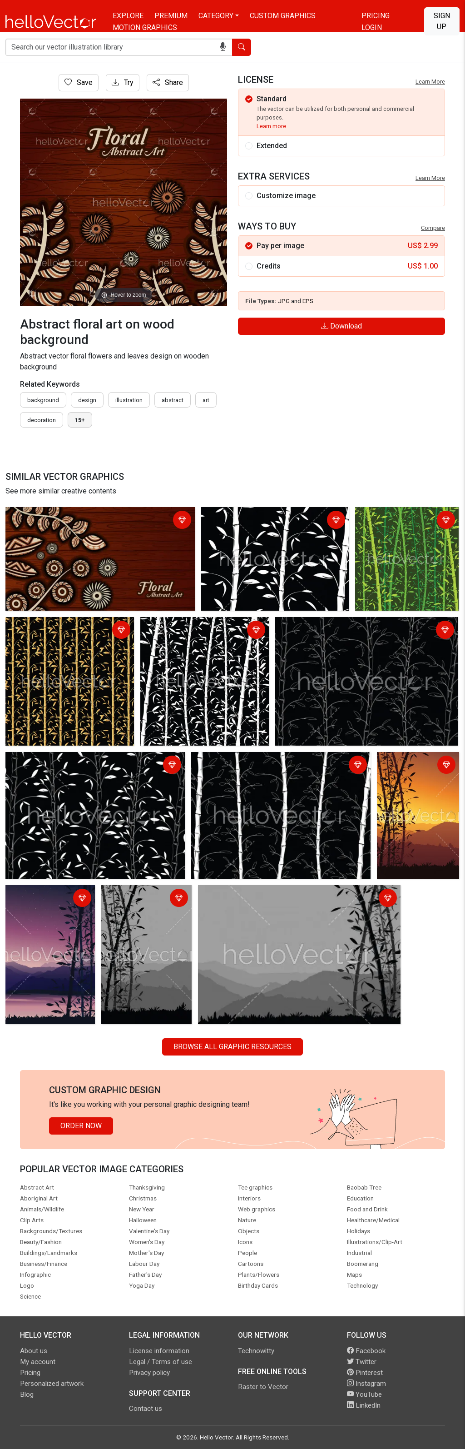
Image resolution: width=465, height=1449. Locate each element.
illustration (129, 400)
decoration (41, 420)
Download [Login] (341, 326)
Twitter (361, 1362)
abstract (172, 400)
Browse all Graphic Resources (232, 1046)
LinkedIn (364, 1405)
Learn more (271, 126)
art (206, 400)
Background (43, 400)
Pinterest (365, 1373)
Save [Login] (78, 82)
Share (168, 82)
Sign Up (442, 21)
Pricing (375, 15)
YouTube (364, 1394)
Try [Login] (123, 82)
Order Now (81, 1125)
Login (371, 27)
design (87, 400)
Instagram (366, 1383)
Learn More (430, 81)
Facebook (366, 1351)
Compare (433, 227)
